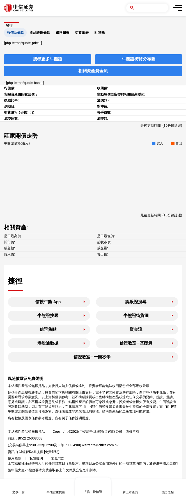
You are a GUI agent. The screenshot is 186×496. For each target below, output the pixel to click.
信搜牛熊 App (48, 301)
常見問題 (58, 458)
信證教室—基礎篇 (136, 343)
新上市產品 (130, 492)
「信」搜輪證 (93, 492)
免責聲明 (51, 452)
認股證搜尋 (135, 301)
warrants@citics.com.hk (100, 445)
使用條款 (14, 458)
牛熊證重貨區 (56, 492)
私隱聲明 (36, 458)
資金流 (136, 329)
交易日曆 (18, 492)
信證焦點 (48, 329)
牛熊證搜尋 (47, 315)
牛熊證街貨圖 (136, 315)
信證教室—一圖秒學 (92, 356)
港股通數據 (47, 343)
